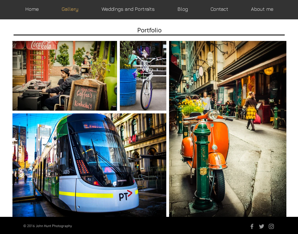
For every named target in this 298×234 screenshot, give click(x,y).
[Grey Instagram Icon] (271, 226)
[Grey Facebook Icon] (251, 226)
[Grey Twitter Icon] (261, 226)
